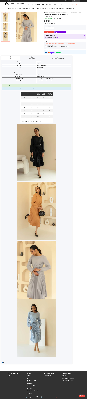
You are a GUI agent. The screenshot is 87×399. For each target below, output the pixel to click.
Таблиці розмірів (47, 375)
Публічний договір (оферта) (67, 380)
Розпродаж (29, 376)
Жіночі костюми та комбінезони (33, 381)
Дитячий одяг (29, 393)
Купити (50, 32)
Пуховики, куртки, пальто (31, 391)
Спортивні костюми (30, 383)
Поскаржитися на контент (46, 397)
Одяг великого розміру (31, 380)
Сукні (19, 8)
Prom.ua (49, 396)
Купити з (61, 32)
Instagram (10, 375)
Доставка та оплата (66, 376)
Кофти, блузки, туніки (31, 385)
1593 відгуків (69, 0)
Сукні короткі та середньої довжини (28, 8)
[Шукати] (70, 4)
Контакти (48, 4)
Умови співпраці (65, 375)
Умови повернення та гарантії (68, 378)
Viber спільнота (11, 376)
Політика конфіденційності (56, 397)
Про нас (55, 4)
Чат (82, 395)
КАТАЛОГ (30, 4)
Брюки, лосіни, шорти (31, 386)
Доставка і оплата (39, 4)
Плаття (28, 378)
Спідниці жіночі (30, 388)
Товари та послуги (13, 8)
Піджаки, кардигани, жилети (32, 390)
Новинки (28, 375)
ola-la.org (37, 88)
